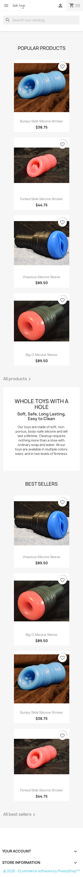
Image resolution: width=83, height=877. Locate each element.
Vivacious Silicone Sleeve (41, 277)
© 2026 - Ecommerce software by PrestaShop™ (41, 871)
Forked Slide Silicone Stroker (41, 199)
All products (17, 379)
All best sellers (20, 814)
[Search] (41, 20)
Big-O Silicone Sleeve (41, 355)
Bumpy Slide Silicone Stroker (41, 121)
